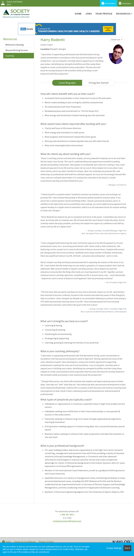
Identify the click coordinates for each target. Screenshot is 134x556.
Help (6, 541)
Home (78, 13)
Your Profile (104, 13)
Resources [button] (123, 13)
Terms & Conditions (25, 541)
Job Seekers (109, 3)
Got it (127, 548)
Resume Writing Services (16, 50)
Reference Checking (14, 44)
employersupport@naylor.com (67, 521)
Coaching (9, 55)
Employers (125, 3)
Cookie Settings (113, 548)
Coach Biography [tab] (67, 82)
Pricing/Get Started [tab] (98, 82)
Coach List (116, 39)
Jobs (88, 13)
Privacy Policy (46, 541)
